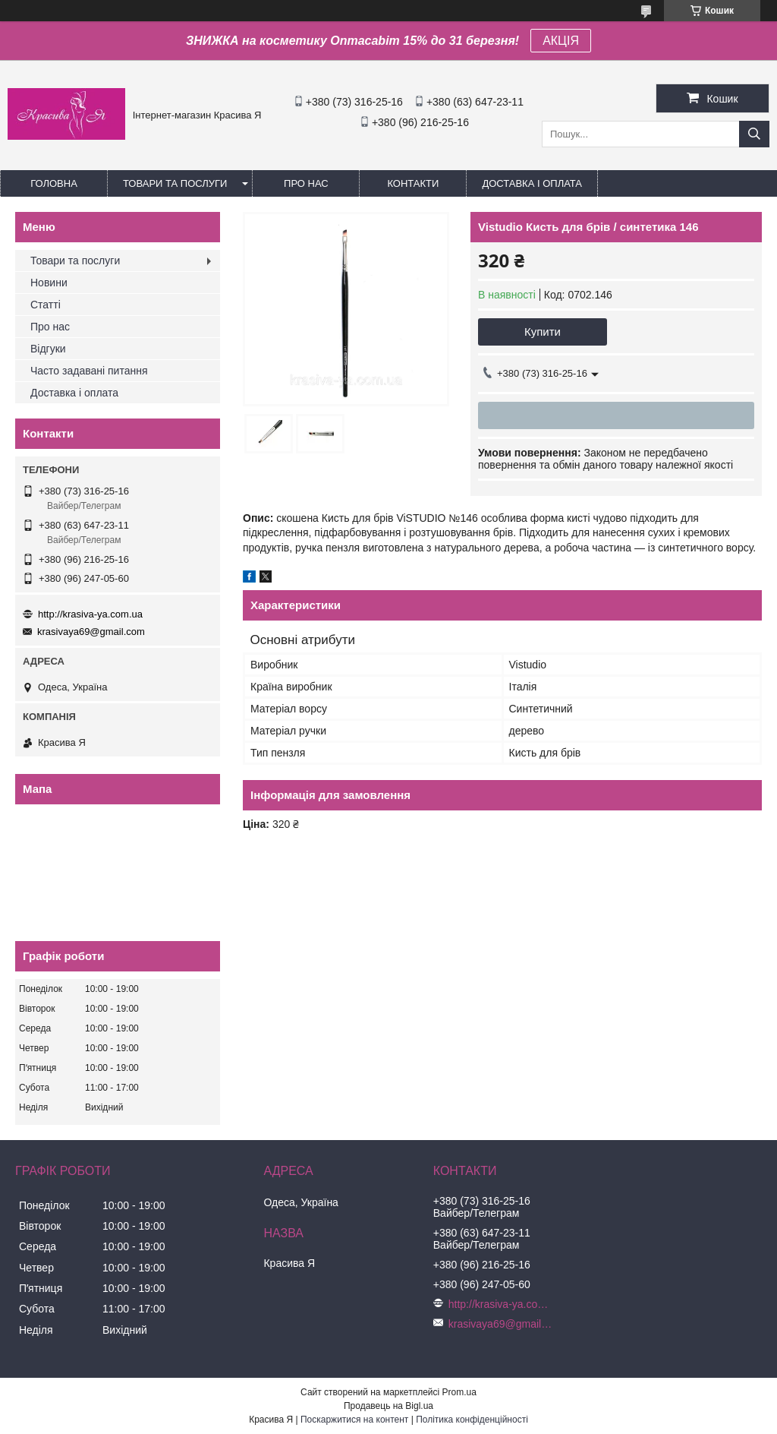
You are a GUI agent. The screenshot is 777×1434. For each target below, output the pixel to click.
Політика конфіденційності (472, 1419)
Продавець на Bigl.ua (388, 1406)
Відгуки (48, 349)
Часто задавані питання (89, 371)
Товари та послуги (175, 183)
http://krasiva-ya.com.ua (90, 614)
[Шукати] (754, 134)
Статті (45, 304)
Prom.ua (459, 1392)
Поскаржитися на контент (354, 1419)
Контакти (413, 183)
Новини (49, 282)
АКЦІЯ (561, 40)
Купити (542, 331)
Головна (53, 183)
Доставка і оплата (532, 183)
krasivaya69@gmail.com (91, 631)
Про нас (306, 183)
